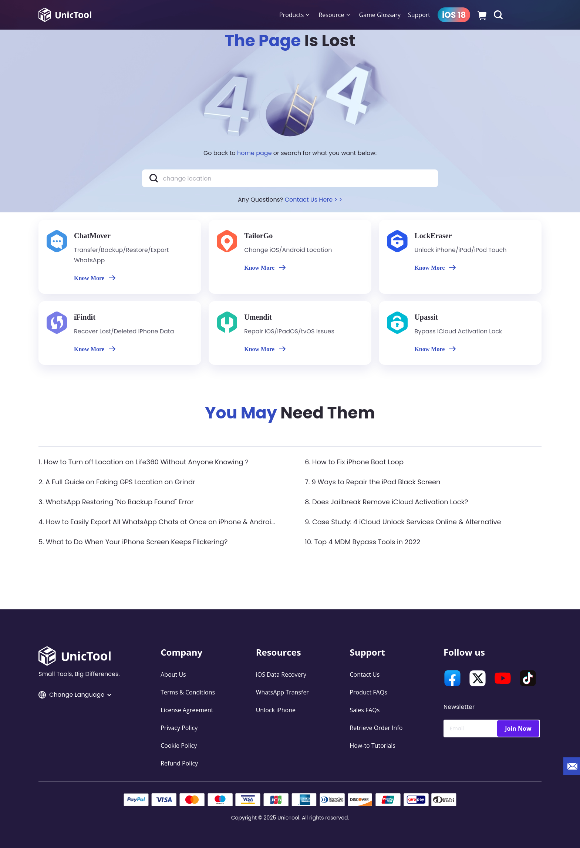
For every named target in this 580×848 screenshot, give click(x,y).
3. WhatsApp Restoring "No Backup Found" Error (116, 502)
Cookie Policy (179, 745)
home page (254, 153)
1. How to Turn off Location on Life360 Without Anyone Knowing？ (144, 462)
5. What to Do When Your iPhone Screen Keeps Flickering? (132, 541)
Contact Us (365, 674)
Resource (331, 15)
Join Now (518, 728)
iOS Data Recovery (281, 674)
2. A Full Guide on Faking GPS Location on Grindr (116, 482)
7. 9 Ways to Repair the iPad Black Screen (373, 482)
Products (291, 15)
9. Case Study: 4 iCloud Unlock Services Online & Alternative (403, 521)
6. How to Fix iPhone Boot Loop (354, 462)
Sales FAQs (365, 710)
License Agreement (187, 710)
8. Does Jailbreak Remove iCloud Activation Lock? (386, 502)
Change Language (74, 694)
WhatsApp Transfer (282, 692)
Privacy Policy (179, 728)
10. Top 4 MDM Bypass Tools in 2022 (362, 541)
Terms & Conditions (188, 692)
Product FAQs (368, 692)
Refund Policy (179, 763)
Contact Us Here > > (313, 199)
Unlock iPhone (276, 710)
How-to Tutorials (372, 745)
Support (419, 15)
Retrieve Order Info (376, 728)
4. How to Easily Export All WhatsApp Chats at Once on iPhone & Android (157, 521)
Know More (94, 278)
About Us (173, 674)
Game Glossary (380, 15)
